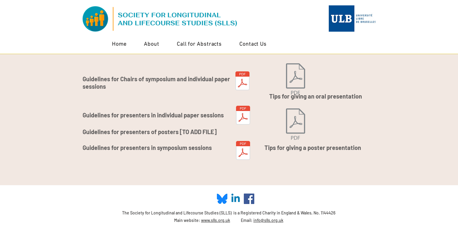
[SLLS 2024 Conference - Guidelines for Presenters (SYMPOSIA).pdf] (243, 151)
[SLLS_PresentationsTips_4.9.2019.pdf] (295, 79)
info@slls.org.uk (268, 220)
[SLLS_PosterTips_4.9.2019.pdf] (295, 124)
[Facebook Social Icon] (249, 199)
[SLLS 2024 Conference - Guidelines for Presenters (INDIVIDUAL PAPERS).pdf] (243, 115)
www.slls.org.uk (215, 220)
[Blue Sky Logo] (222, 199)
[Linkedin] (235, 199)
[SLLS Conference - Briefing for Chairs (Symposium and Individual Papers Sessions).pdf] (242, 81)
